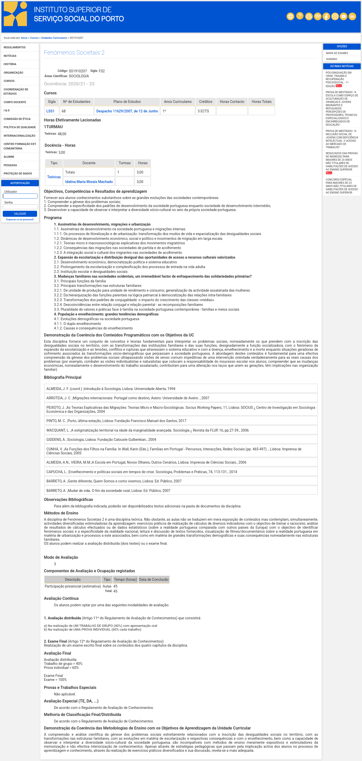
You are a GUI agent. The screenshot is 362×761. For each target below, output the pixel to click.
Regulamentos (15, 47)
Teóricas (54, 177)
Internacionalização (19, 135)
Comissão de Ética (17, 119)
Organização (13, 72)
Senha (9, 202)
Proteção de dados (18, 173)
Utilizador (11, 192)
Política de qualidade (20, 127)
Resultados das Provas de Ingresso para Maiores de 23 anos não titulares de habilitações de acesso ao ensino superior (342, 163)
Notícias (10, 56)
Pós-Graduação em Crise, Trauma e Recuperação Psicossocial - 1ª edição (338, 79)
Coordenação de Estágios (16, 92)
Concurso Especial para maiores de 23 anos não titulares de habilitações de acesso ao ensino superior (342, 186)
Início (24, 38)
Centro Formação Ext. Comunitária (20, 146)
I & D (7, 110)
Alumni (9, 157)
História (10, 64)
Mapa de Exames (337, 53)
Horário (331, 59)
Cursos (34, 38)
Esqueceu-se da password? (20, 219)
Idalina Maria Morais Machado (89, 182)
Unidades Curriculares (54, 38)
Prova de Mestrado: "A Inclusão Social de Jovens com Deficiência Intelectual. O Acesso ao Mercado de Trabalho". (342, 139)
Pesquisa (10, 165)
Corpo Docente (15, 102)
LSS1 (50, 111)
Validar (20, 214)
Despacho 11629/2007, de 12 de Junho (127, 111)
